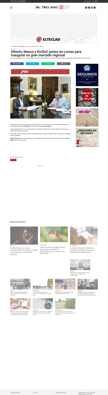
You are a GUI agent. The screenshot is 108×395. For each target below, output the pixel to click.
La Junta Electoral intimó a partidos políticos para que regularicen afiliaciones (82, 250)
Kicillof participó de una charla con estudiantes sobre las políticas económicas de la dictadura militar (86, 293)
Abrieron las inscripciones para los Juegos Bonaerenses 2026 (64, 292)
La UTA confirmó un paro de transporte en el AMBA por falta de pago (42, 293)
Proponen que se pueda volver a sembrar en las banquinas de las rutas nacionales (65, 313)
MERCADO (13, 160)
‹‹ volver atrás (40, 166)
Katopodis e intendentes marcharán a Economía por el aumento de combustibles (80, 274)
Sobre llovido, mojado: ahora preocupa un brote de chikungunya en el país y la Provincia (52, 250)
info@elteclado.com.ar (88, 392)
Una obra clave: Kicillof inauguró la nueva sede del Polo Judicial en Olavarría (19, 293)
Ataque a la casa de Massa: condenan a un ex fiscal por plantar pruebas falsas (42, 313)
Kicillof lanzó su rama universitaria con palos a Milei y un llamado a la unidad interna (24, 251)
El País (35, 392)
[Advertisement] (54, 25)
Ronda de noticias (60, 392)
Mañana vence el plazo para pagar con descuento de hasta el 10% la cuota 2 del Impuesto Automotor (19, 313)
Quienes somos (15, 392)
